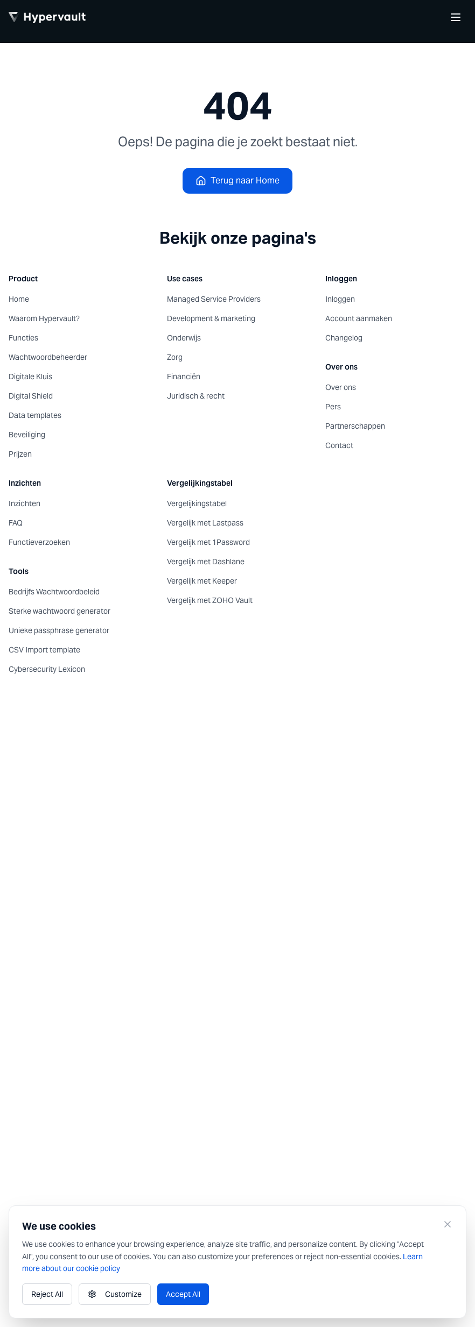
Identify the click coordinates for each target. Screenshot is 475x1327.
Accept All (183, 1294)
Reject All (47, 1294)
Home (19, 299)
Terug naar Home (237, 180)
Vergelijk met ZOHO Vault (210, 600)
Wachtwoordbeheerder (48, 357)
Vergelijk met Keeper (202, 581)
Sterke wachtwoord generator (59, 611)
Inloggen (340, 299)
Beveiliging (27, 434)
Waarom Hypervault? (44, 318)
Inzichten (24, 503)
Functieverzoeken (39, 542)
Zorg (175, 357)
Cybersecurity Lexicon (47, 669)
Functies (23, 338)
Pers (333, 406)
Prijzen (20, 454)
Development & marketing (211, 318)
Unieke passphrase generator (59, 630)
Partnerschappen (355, 426)
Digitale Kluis (30, 376)
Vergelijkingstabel (197, 503)
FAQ (16, 523)
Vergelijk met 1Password (208, 542)
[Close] (447, 1224)
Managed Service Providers (214, 299)
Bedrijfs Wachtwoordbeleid (54, 592)
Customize (115, 1294)
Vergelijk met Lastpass (205, 523)
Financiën (183, 376)
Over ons (340, 387)
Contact (339, 445)
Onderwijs (184, 338)
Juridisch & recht (196, 396)
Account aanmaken (358, 318)
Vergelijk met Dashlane (206, 561)
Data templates (35, 415)
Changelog (343, 338)
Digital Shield (31, 396)
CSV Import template (44, 650)
